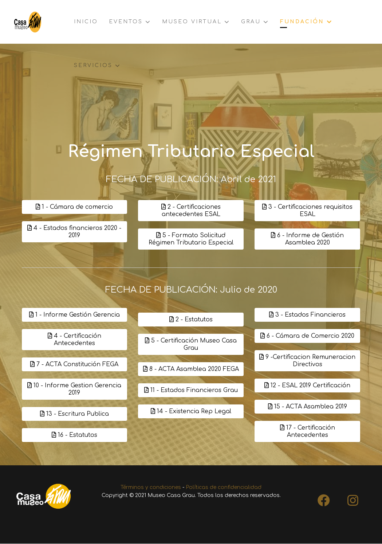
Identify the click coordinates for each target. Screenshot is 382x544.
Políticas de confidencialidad (223, 487)
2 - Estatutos (191, 319)
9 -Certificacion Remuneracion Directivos (307, 361)
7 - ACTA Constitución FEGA (74, 364)
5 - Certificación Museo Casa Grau (191, 344)
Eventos (126, 21)
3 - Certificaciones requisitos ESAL (307, 211)
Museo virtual (192, 21)
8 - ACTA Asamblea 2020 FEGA (191, 369)
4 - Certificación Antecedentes (74, 340)
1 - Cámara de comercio (74, 207)
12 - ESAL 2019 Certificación (307, 386)
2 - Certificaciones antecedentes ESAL (191, 211)
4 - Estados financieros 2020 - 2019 (74, 232)
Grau (251, 21)
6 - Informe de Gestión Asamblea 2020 (307, 239)
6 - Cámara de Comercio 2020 (307, 336)
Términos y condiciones (151, 487)
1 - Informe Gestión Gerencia (74, 315)
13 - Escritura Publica (74, 414)
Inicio (86, 21)
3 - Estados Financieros (307, 315)
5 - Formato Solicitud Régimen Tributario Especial (191, 239)
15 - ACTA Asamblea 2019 (307, 407)
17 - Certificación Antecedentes (307, 432)
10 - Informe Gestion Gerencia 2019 (74, 389)
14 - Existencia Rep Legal (191, 411)
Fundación (302, 21)
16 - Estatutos (74, 435)
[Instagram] (352, 498)
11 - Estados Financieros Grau (191, 390)
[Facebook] (323, 498)
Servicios (93, 65)
